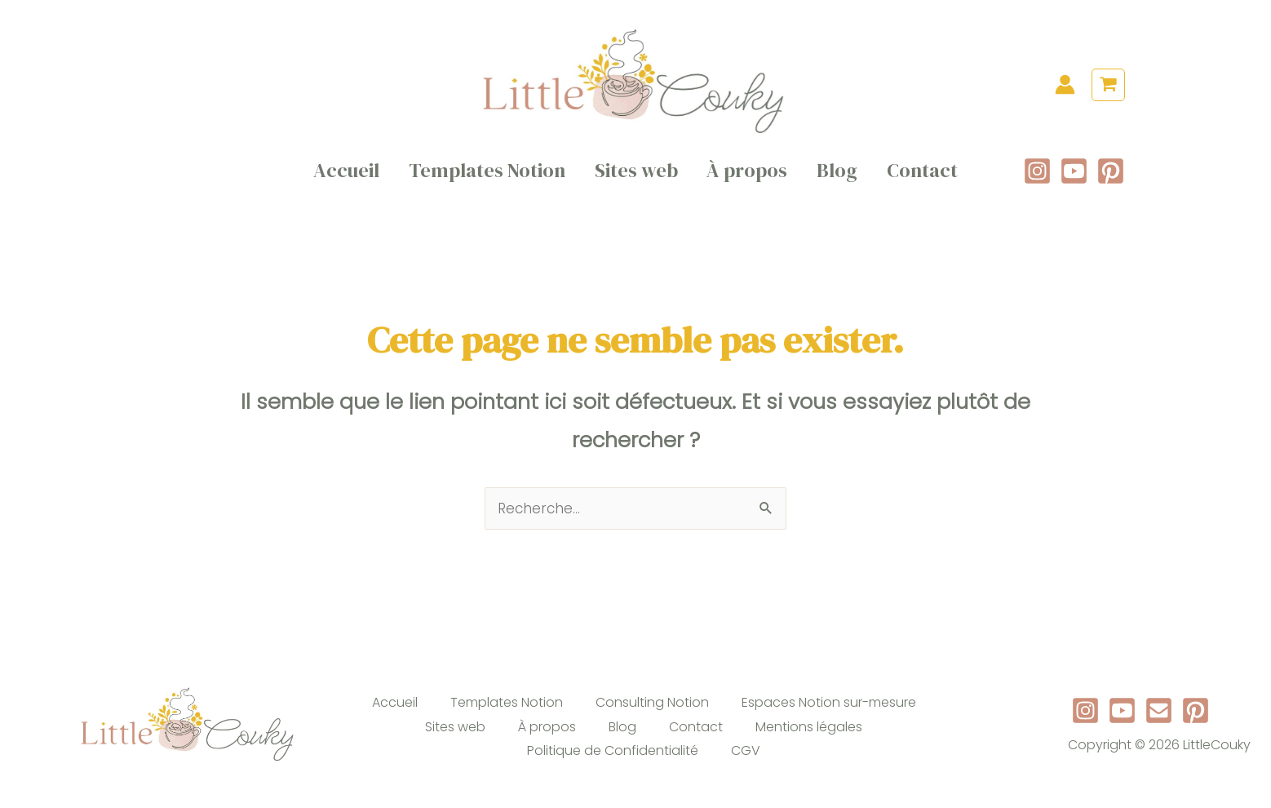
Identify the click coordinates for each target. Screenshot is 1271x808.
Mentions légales (808, 740)
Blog (830, 177)
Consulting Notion (652, 716)
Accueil (359, 177)
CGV (745, 765)
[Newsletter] (1159, 725)
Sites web (638, 177)
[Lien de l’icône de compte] (1065, 84)
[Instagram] (1037, 177)
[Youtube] (1122, 725)
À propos (745, 177)
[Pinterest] (1110, 177)
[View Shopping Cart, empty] (1108, 85)
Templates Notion (494, 177)
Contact (910, 177)
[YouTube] (1074, 177)
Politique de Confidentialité (612, 765)
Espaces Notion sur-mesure (829, 716)
